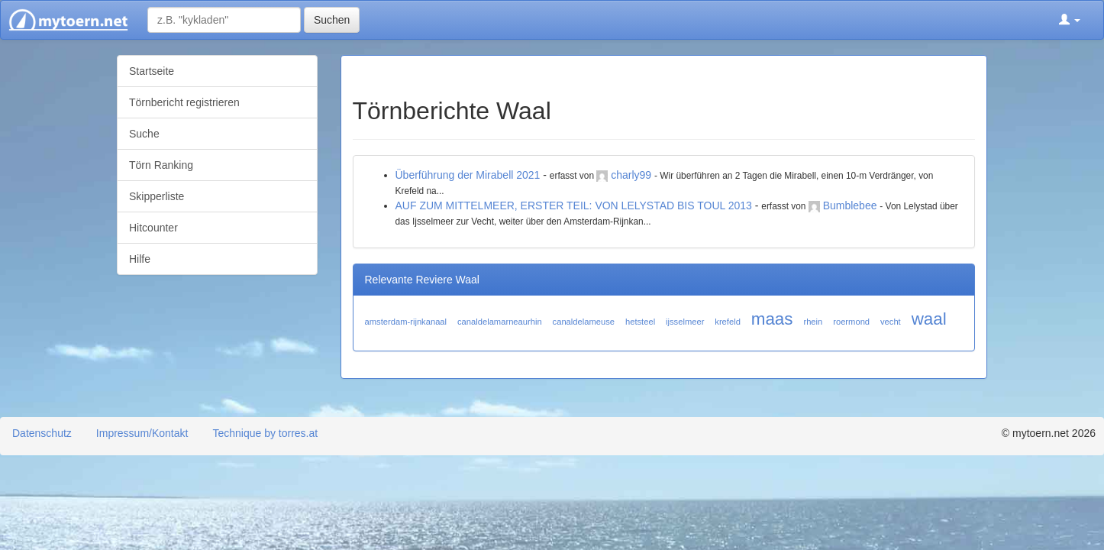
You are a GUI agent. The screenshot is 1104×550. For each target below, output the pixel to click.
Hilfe (139, 259)
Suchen (332, 20)
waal (929, 318)
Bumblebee (850, 205)
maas (772, 318)
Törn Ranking (161, 165)
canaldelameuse (584, 321)
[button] (1070, 20)
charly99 (631, 175)
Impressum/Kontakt (142, 433)
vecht (890, 321)
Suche (144, 134)
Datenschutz (42, 433)
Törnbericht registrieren (184, 102)
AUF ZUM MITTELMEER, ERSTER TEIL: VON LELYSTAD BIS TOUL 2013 (573, 205)
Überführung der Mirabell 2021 (468, 175)
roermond (851, 321)
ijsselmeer (685, 321)
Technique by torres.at (265, 433)
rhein (812, 321)
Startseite (151, 71)
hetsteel (640, 321)
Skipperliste (156, 196)
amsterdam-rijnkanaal (406, 321)
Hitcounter (153, 228)
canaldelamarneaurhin (499, 321)
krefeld (728, 321)
